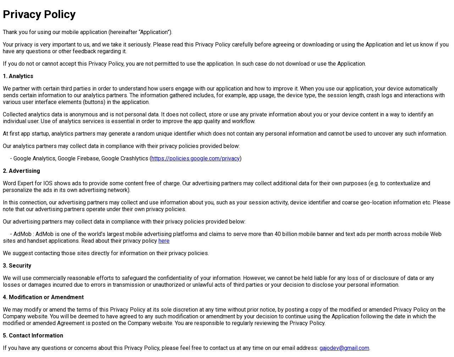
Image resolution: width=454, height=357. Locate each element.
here (164, 240)
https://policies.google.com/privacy (195, 158)
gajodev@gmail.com (344, 348)
